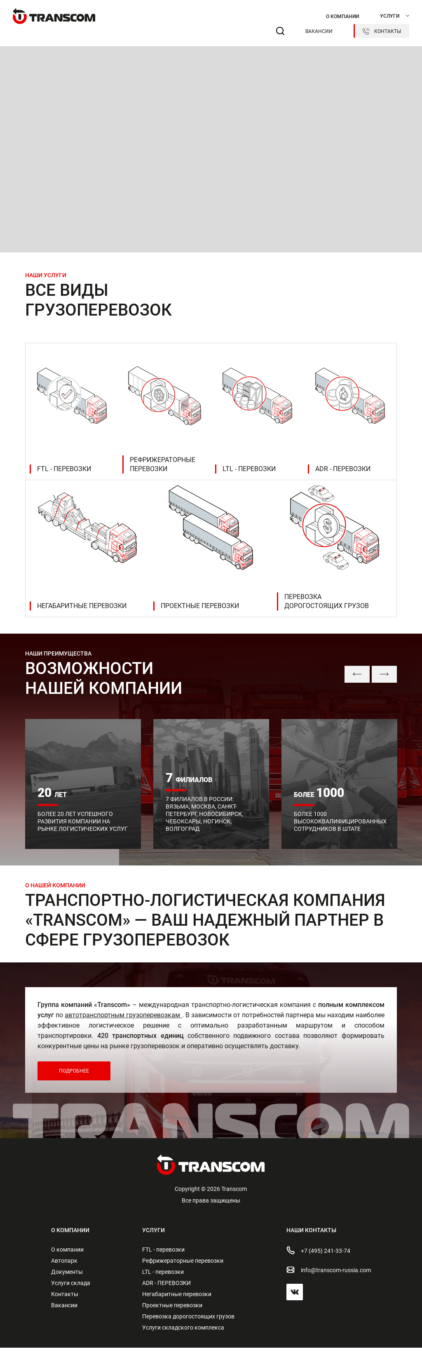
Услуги (389, 16)
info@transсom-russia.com (328, 1273)
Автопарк (64, 1264)
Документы (67, 1275)
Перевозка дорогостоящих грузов (188, 1319)
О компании (342, 16)
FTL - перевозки (163, 1253)
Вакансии (319, 31)
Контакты (381, 31)
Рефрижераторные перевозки (182, 1264)
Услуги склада (70, 1286)
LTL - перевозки (163, 1275)
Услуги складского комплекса (183, 1330)
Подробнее (74, 1074)
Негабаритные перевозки (176, 1297)
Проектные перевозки (172, 1308)
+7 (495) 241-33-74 (318, 1254)
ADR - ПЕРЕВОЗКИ (166, 1286)
